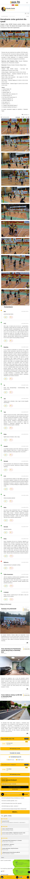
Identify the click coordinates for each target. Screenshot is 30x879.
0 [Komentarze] (28, 642)
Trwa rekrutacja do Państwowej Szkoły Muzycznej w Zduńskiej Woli (11, 650)
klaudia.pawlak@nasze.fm (10, 9)
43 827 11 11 (20, 759)
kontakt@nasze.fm (16, 757)
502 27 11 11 (11, 759)
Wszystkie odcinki (15, 789)
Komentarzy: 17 (25, 114)
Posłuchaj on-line (15, 748)
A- (25, 13)
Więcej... (15, 812)
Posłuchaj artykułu (5, 117)
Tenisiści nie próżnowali (8, 608)
